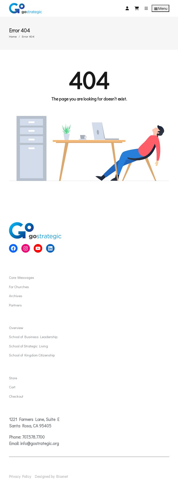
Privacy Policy (20, 476)
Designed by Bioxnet (51, 476)
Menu (160, 8)
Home (13, 36)
